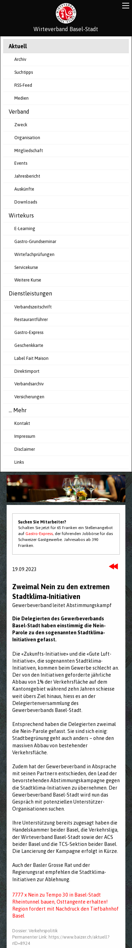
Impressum (24, 436)
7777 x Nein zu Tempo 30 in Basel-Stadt (56, 895)
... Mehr (18, 410)
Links (19, 462)
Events (20, 163)
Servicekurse (26, 267)
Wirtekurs (21, 215)
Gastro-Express (28, 332)
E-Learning (24, 228)
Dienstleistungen (30, 293)
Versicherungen (29, 396)
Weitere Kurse (27, 280)
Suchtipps (23, 72)
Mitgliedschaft (28, 150)
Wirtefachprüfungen (34, 254)
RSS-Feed (23, 85)
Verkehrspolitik (43, 930)
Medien (21, 98)
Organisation (27, 137)
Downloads (25, 202)
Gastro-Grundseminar (35, 241)
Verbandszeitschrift (33, 306)
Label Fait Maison (31, 358)
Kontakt (22, 423)
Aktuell (18, 46)
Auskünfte (24, 189)
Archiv (20, 59)
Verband (19, 111)
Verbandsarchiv (29, 383)
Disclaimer (24, 449)
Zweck (20, 124)
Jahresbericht (27, 176)
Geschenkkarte (28, 345)
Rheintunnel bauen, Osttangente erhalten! (60, 902)
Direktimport (26, 371)
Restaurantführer (31, 319)
